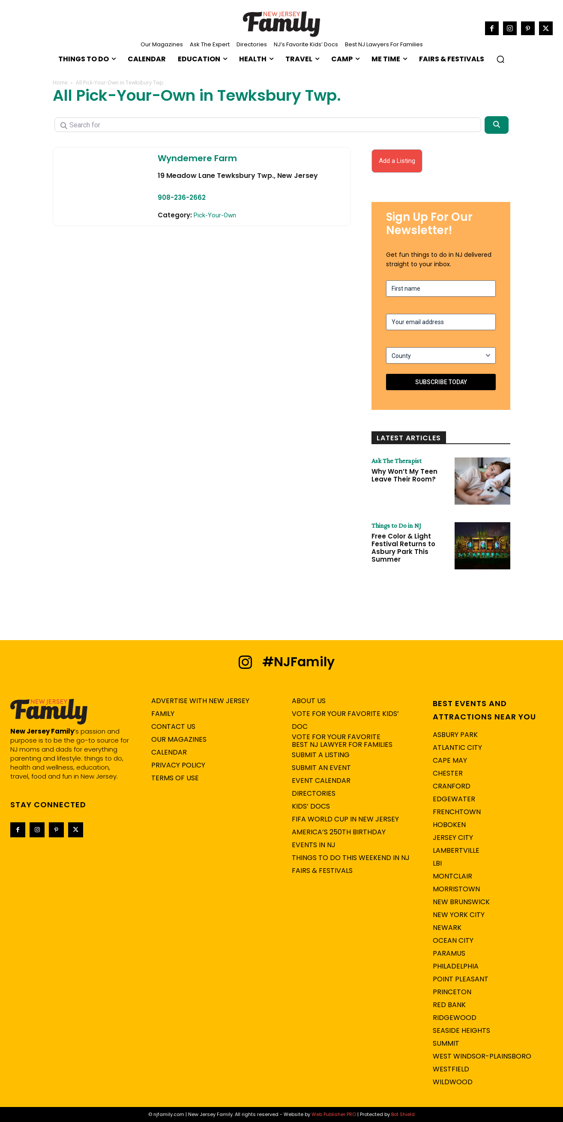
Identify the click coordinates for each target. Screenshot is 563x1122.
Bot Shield (403, 1114)
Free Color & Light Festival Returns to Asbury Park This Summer (403, 548)
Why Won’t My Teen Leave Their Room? (404, 475)
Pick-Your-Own (215, 215)
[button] (500, 59)
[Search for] (267, 124)
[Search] (497, 124)
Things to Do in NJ (396, 525)
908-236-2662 (182, 197)
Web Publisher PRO (333, 1114)
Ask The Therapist (396, 460)
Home (60, 82)
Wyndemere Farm (197, 158)
